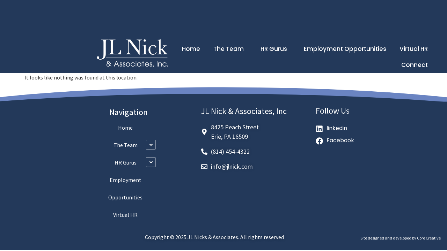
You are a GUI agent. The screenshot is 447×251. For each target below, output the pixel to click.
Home (191, 49)
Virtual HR (414, 49)
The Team (230, 49)
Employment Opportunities (345, 49)
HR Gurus (276, 49)
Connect (414, 65)
